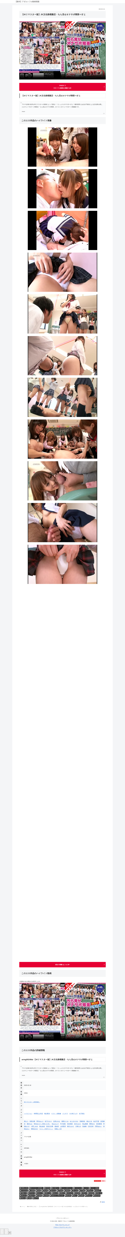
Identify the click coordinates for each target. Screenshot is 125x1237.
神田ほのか (34, 1130)
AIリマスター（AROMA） (32, 1103)
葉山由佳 (42, 1127)
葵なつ (26, 1122)
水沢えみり (77, 1125)
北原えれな (56, 1122)
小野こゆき (34, 1127)
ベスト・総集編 (56, 1115)
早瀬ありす (23, 1195)
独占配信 (47, 1115)
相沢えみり (70, 1127)
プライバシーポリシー (62, 1220)
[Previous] (2, 1234)
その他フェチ (73, 1115)
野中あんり (40, 1122)
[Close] (9, 1235)
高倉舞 (84, 1127)
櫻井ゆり (92, 1125)
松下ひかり (48, 1122)
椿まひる (89, 1122)
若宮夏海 (99, 1125)
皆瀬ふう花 (58, 1130)
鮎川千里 (96, 1122)
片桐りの (78, 1127)
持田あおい (97, 1192)
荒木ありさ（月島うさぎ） (42, 1125)
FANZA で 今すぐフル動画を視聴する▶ (62, 87)
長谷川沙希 (49, 1127)
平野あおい (98, 1127)
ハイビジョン (28, 1115)
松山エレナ (55, 1125)
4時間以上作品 (38, 1115)
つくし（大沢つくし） (46, 1130)
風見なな (29, 1125)
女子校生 (82, 1115)
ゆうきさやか (74, 1122)
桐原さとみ (65, 1122)
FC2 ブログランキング (62, 1227)
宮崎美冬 (82, 1122)
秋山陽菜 (85, 1125)
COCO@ (90, 1127)
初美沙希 (32, 1122)
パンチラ (65, 1115)
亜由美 (57, 1127)
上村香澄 (63, 1127)
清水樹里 (70, 1125)
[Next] (6, 1234)
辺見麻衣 (81, 1197)
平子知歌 (63, 1125)
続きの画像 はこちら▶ (62, 965)
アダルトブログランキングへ (62, 1229)
